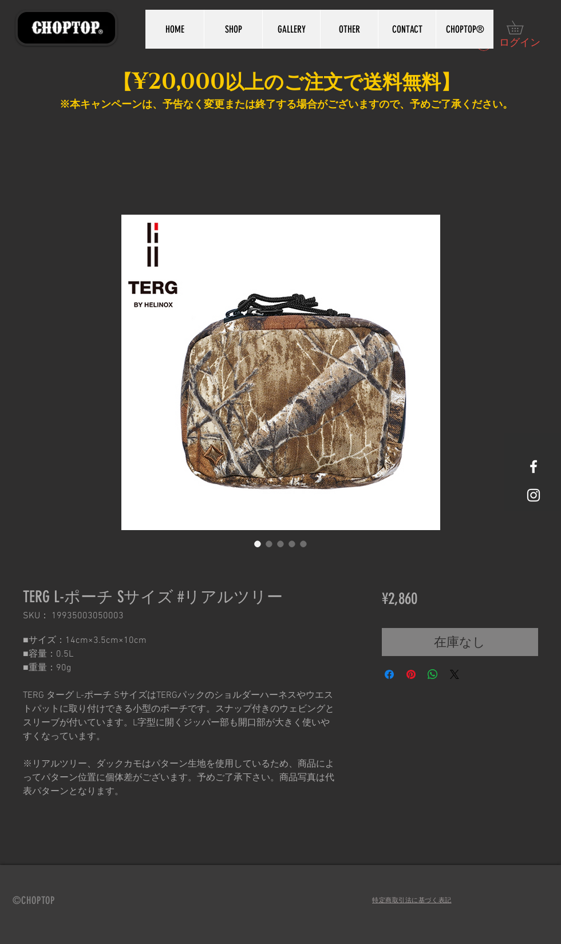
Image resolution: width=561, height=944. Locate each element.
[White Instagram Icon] (533, 495)
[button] (521, 27)
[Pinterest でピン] (411, 674)
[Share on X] (454, 674)
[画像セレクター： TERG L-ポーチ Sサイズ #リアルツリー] (257, 544)
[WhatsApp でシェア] (433, 674)
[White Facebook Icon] (533, 466)
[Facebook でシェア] (389, 674)
